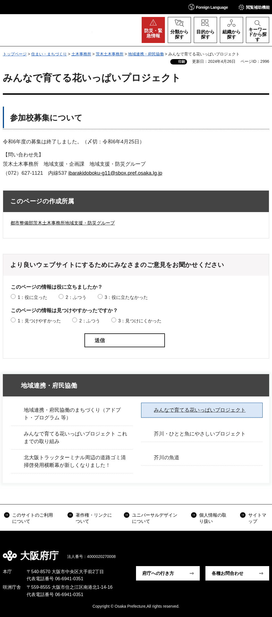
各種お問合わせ (227, 573)
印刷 (181, 62)
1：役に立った (32, 297)
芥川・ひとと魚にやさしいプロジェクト (200, 434)
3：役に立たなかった (126, 297)
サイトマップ (257, 518)
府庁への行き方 (158, 573)
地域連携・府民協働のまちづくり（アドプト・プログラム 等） (72, 413)
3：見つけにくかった (140, 320)
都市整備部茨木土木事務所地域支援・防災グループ (62, 223)
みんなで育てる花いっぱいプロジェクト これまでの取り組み (75, 437)
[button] (208, 7)
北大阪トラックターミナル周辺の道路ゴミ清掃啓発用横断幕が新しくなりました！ (75, 461)
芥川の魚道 (166, 457)
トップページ (15, 54)
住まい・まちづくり (49, 54)
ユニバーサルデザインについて (154, 518)
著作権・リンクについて (94, 518)
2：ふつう (76, 297)
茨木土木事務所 (110, 54)
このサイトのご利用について (32, 518)
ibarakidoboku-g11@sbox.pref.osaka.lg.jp (115, 173)
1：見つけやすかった (39, 320)
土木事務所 (81, 54)
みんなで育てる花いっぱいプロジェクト (200, 410)
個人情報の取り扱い (212, 518)
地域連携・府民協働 (146, 54)
